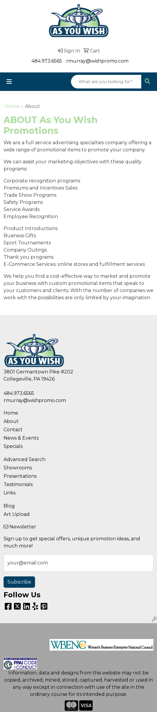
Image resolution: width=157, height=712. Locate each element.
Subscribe (19, 582)
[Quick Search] (106, 82)
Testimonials (18, 484)
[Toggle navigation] (9, 81)
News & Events (21, 438)
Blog (9, 506)
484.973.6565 (46, 61)
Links (9, 493)
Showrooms (18, 468)
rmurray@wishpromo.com (97, 61)
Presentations (20, 476)
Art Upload (17, 514)
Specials (13, 446)
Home (12, 106)
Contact (13, 429)
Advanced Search (24, 459)
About (11, 421)
